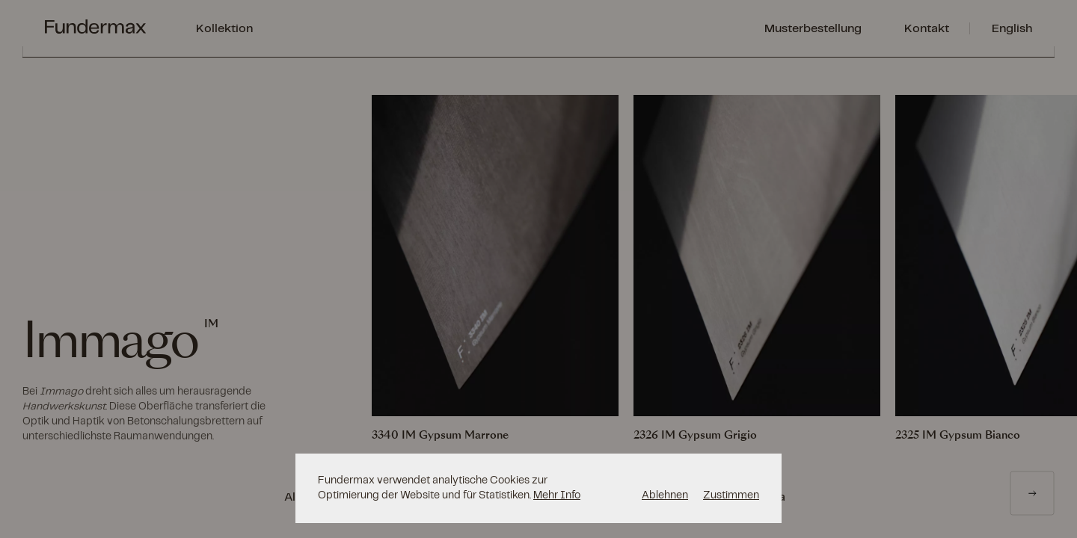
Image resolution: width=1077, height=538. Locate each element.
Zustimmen (731, 495)
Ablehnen (665, 495)
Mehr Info (556, 495)
